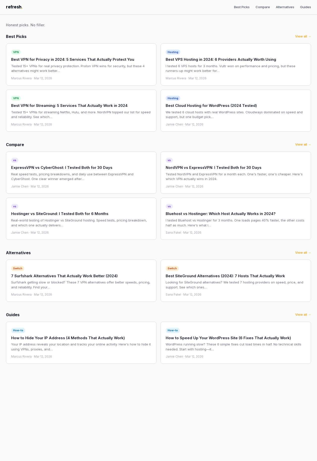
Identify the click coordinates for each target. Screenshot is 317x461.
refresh (14, 6)
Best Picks (242, 7)
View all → (303, 36)
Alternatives (285, 7)
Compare (263, 7)
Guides (305, 7)
